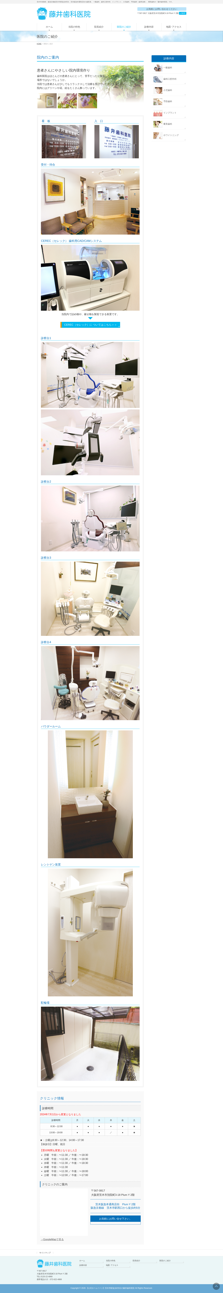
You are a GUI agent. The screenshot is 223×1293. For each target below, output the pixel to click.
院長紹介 (136, 1261)
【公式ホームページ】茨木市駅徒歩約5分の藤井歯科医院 (110, 1288)
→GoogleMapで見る (52, 1239)
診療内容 (83, 1265)
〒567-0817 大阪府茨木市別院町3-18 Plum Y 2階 (161, 13)
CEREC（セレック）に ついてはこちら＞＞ (90, 324)
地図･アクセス (112, 1265)
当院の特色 (110, 1261)
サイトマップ (45, 1253)
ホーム (82, 1261)
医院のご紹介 (165, 1261)
